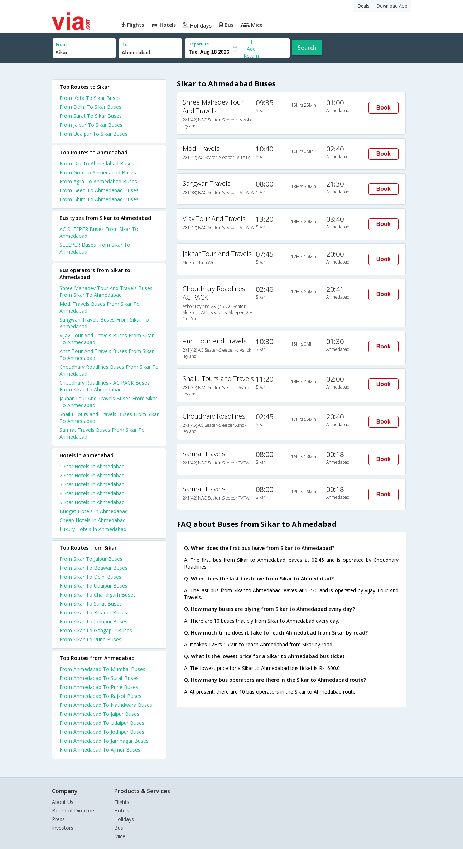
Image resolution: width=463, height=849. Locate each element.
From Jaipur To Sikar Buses (90, 124)
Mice (119, 836)
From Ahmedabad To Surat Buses (99, 678)
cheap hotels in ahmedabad (92, 520)
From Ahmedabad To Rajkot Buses (100, 696)
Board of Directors (74, 810)
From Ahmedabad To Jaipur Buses (99, 713)
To (125, 45)
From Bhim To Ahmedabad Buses (99, 199)
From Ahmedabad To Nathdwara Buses (105, 704)
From (61, 45)
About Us (62, 802)
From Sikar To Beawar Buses (93, 567)
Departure (199, 44)
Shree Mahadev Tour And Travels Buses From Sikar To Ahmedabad (106, 291)
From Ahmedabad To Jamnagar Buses (104, 740)
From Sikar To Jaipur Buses (90, 558)
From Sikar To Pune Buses (90, 639)
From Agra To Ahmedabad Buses (98, 181)
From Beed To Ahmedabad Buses (99, 190)
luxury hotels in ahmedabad (92, 529)
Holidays (124, 819)
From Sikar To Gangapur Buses (95, 630)
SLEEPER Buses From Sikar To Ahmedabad (94, 248)
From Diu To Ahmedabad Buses (96, 163)
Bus (118, 827)
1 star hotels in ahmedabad (92, 466)
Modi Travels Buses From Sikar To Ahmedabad (99, 307)
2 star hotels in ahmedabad (92, 475)
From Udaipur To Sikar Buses (93, 133)
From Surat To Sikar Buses (90, 115)
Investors (62, 827)
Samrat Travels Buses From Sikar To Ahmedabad (102, 433)
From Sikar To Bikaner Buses (93, 612)
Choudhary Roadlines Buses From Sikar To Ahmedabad (109, 370)
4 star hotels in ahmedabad (92, 493)
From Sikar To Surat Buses (90, 603)
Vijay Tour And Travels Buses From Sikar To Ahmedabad (106, 339)
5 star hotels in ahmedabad (92, 502)
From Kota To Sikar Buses (90, 98)
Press (58, 819)
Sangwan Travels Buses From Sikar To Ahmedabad (104, 323)
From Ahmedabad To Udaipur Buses (101, 722)
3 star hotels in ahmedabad (92, 484)
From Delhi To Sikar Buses (90, 106)
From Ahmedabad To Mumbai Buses (102, 669)
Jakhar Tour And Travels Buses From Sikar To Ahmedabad (108, 402)
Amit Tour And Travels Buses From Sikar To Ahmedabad (106, 354)
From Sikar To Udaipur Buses (93, 585)
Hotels (121, 810)
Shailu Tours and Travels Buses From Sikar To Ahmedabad (109, 417)
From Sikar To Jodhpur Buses (93, 621)
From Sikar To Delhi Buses (90, 576)
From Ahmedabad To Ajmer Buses (99, 749)
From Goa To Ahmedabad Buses (97, 172)
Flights (121, 802)
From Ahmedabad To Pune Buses (98, 687)
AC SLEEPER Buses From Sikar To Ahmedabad (98, 232)
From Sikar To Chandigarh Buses (97, 594)
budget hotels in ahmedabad (93, 511)
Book (383, 108)
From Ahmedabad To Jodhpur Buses (101, 731)
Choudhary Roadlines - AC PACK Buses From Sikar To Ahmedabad (104, 386)
